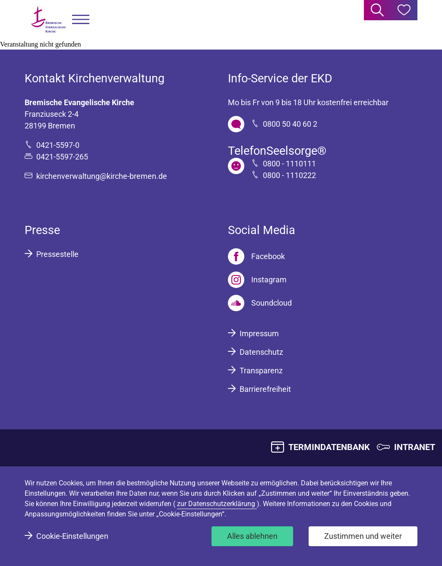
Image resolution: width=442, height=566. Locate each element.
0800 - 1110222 (289, 175)
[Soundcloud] (260, 303)
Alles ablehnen (252, 536)
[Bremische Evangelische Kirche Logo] (48, 19)
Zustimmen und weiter (363, 536)
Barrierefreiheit (265, 389)
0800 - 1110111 (289, 163)
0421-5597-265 (62, 156)
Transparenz (261, 370)
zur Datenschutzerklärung (217, 504)
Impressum (259, 333)
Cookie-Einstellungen (72, 536)
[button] (80, 19)
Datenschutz (261, 351)
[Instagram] (257, 280)
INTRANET (414, 447)
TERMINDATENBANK (329, 447)
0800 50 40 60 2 (290, 123)
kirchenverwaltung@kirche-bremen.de (101, 176)
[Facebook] (256, 256)
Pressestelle (57, 254)
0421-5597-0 (57, 145)
